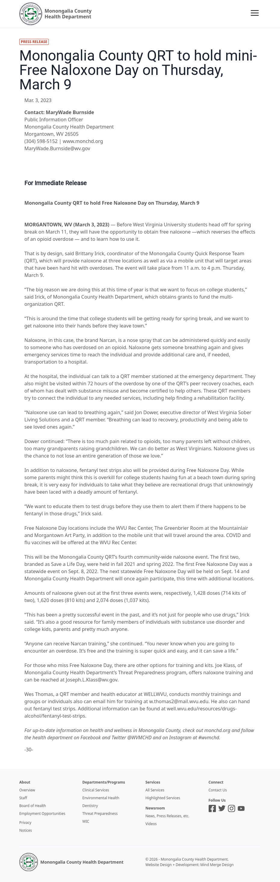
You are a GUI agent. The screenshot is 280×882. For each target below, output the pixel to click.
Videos (151, 823)
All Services (154, 790)
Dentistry (90, 805)
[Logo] (55, 13)
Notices (25, 830)
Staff (23, 797)
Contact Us (218, 790)
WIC (85, 821)
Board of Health (32, 805)
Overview (27, 790)
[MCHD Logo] (28, 862)
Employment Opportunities (42, 813)
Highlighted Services (162, 797)
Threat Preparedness (100, 813)
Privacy (25, 822)
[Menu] (255, 13)
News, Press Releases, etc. (167, 815)
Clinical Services (95, 790)
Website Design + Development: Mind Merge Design (189, 864)
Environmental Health (101, 797)
